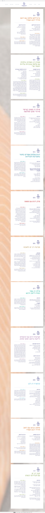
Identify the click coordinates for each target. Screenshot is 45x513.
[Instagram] (2, 1)
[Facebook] (4, 1)
